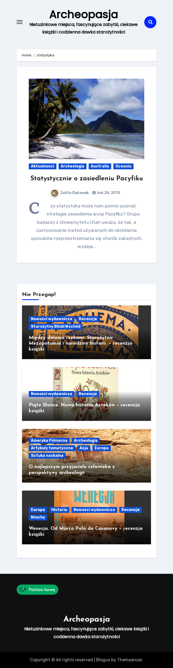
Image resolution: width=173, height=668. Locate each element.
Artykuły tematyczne (52, 448)
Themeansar (129, 659)
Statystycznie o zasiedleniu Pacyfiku (86, 179)
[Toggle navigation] (20, 22)
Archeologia (72, 166)
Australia (100, 166)
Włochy (38, 517)
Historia (59, 510)
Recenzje (88, 319)
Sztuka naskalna (47, 455)
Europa (102, 448)
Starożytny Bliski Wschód (55, 326)
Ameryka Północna (49, 440)
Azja (84, 448)
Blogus (103, 659)
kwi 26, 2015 (108, 193)
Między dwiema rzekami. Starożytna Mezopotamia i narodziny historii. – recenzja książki (80, 343)
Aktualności (42, 166)
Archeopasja (83, 14)
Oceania (123, 166)
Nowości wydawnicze (51, 319)
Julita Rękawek (70, 193)
